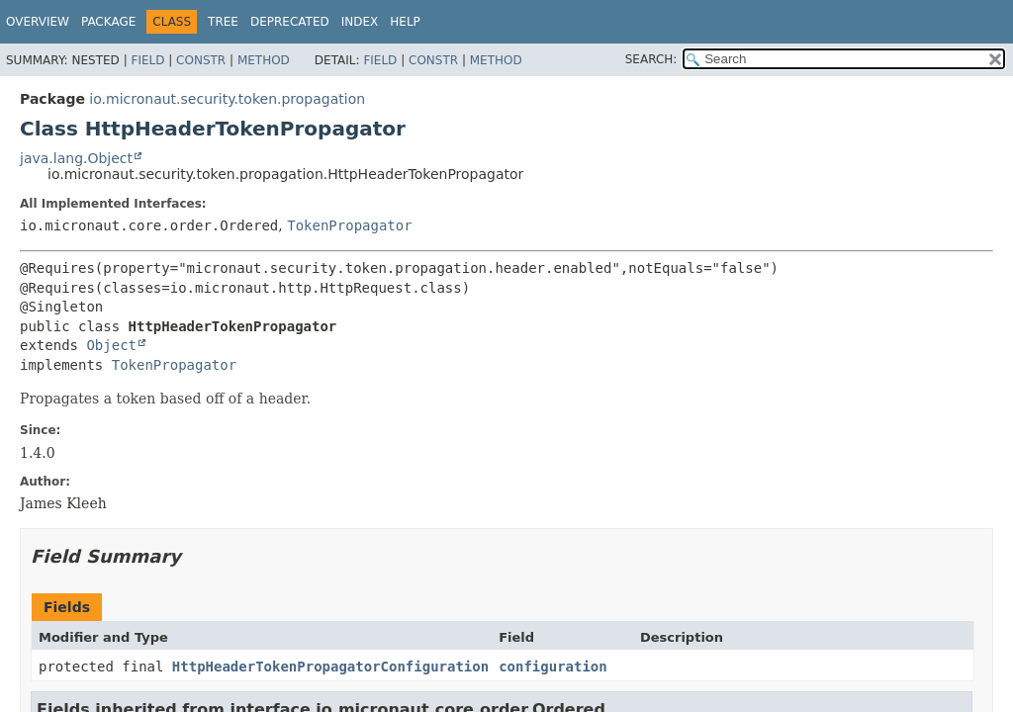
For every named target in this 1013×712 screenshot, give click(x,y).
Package (108, 22)
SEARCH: (651, 59)
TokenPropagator (349, 225)
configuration (553, 666)
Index (360, 22)
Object (111, 345)
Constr (201, 60)
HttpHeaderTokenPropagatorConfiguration (330, 666)
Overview (37, 22)
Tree (223, 22)
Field (147, 60)
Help (405, 22)
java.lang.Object (76, 158)
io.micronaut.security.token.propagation (227, 99)
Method (263, 60)
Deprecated (289, 22)
